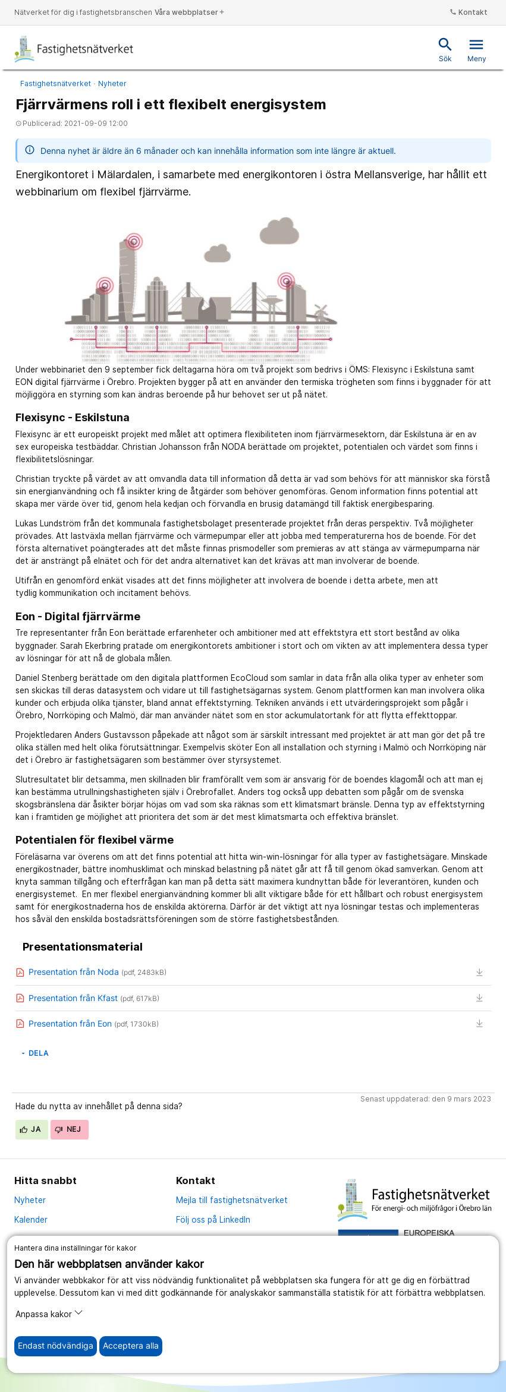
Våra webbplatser (190, 12)
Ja (30, 1129)
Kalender (31, 1219)
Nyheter (112, 83)
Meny (476, 50)
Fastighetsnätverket (55, 83)
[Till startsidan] (74, 49)
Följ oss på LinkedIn (213, 1219)
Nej (68, 1129)
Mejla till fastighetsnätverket (232, 1200)
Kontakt (469, 12)
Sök (445, 50)
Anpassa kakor (49, 1313)
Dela (34, 1053)
